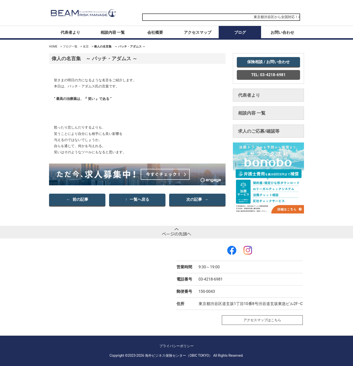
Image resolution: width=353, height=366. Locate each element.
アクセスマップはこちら (262, 320)
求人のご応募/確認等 (258, 131)
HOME (53, 46)
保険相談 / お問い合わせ (268, 61)
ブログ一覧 (70, 46)
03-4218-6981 (211, 279)
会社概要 (155, 32)
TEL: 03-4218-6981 (268, 74)
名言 (86, 46)
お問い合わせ (282, 32)
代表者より (70, 32)
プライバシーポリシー (176, 346)
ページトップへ (176, 232)
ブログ (240, 32)
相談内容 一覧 (113, 32)
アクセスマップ (197, 32)
